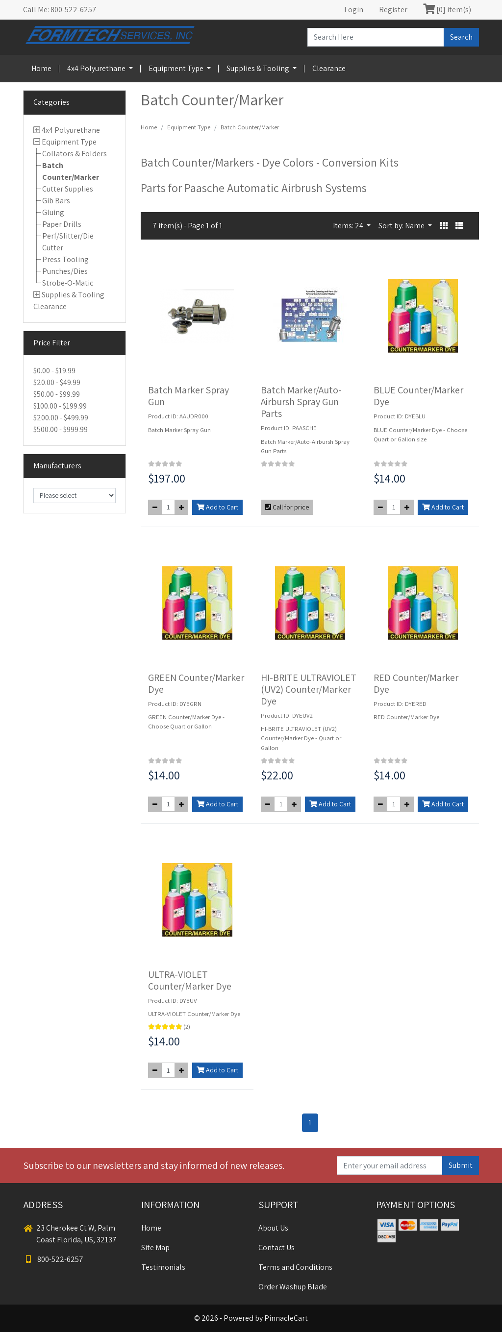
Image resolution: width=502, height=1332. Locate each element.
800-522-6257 (53, 1259)
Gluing (53, 212)
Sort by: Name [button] (402, 225)
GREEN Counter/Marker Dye (196, 683)
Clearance (329, 68)
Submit (461, 1165)
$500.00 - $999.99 (60, 429)
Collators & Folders (74, 153)
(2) (186, 1026)
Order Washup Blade (292, 1287)
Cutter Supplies (67, 189)
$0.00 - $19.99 (54, 370)
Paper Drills (61, 224)
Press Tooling (65, 259)
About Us (273, 1228)
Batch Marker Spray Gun (188, 396)
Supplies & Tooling (258, 68)
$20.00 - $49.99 (56, 382)
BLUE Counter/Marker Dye (418, 396)
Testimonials (163, 1267)
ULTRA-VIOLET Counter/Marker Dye (189, 980)
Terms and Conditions (295, 1267)
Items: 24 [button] (349, 225)
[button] (444, 226)
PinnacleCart (286, 1318)
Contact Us (276, 1247)
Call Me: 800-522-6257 (60, 9)
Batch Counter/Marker (250, 127)
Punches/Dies (65, 271)
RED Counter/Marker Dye (416, 683)
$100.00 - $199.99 (60, 406)
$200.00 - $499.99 (60, 417)
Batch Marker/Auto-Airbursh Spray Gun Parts (301, 402)
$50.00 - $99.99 (56, 394)
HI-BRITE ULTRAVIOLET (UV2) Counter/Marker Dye (308, 689)
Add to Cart (217, 507)
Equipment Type (177, 68)
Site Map (155, 1247)
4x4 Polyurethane (97, 68)
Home (41, 68)
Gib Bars (56, 200)
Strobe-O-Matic (67, 283)
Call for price (287, 507)
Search (461, 37)
